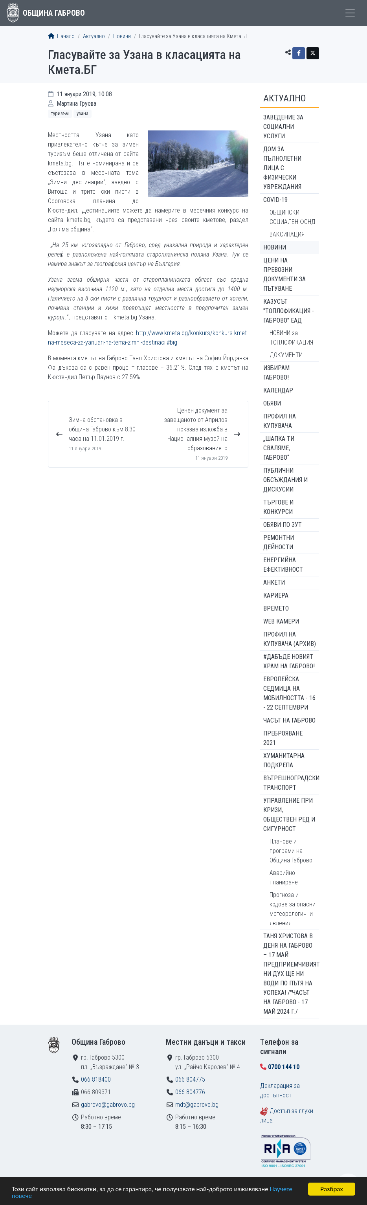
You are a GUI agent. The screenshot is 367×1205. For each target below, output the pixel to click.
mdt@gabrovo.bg (196, 1104)
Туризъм (60, 113)
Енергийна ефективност (283, 564)
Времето (276, 608)
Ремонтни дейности (278, 542)
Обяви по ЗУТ (282, 524)
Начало (61, 36)
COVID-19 (275, 200)
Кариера (275, 595)
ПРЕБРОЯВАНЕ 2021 (283, 738)
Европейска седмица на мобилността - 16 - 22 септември (289, 693)
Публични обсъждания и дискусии (285, 480)
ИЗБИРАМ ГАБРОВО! (276, 372)
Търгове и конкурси (278, 507)
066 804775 (190, 1079)
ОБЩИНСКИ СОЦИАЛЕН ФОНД (293, 217)
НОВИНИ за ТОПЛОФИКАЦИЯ (291, 337)
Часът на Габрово (289, 720)
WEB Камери (281, 621)
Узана (82, 113)
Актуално (94, 36)
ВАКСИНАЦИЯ (287, 234)
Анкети (274, 582)
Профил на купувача (279, 421)
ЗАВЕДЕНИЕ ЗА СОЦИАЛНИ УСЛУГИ (283, 127)
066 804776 (190, 1092)
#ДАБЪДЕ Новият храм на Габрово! (289, 661)
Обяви (272, 403)
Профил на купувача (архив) (289, 639)
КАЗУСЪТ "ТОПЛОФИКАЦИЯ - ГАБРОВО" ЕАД (288, 311)
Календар (278, 390)
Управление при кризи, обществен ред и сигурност (289, 815)
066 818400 (96, 1079)
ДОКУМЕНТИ (286, 355)
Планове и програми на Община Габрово (291, 851)
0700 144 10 (283, 1067)
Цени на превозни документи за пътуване (284, 274)
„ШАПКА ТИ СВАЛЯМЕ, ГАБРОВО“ (278, 448)
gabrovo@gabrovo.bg (108, 1104)
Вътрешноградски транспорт (291, 782)
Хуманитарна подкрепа (284, 760)
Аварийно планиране (284, 877)
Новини (122, 36)
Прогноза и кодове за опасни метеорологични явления (293, 909)
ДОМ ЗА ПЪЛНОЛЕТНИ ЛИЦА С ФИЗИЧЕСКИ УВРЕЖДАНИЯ (282, 168)
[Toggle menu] (350, 13)
